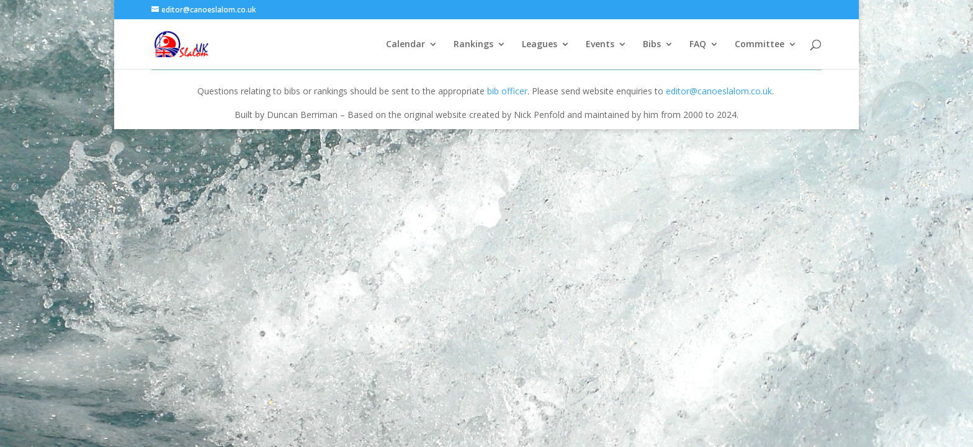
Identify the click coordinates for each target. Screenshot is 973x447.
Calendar (405, 45)
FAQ (697, 45)
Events (600, 45)
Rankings (473, 45)
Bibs (652, 45)
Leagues (539, 45)
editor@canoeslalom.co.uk (719, 91)
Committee (759, 45)
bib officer (507, 91)
